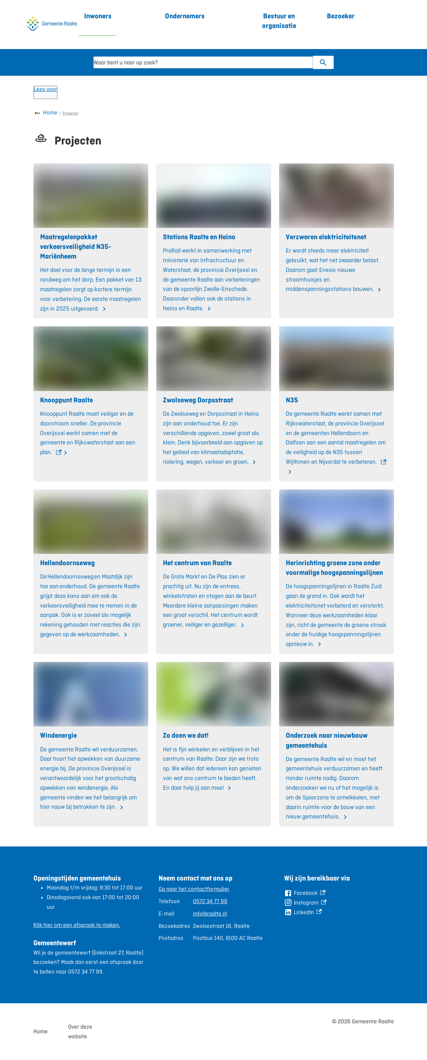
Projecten (70, 113)
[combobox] (202, 62)
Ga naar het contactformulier (194, 889)
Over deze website (80, 1031)
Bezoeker (341, 16)
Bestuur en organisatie (279, 21)
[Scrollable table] (211, 913)
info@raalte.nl (210, 913)
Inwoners (98, 16)
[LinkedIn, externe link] (303, 912)
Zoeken (320, 62)
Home (50, 112)
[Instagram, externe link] (305, 903)
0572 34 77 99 (210, 901)
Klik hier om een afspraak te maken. (76, 925)
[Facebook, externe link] (304, 893)
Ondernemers (185, 16)
